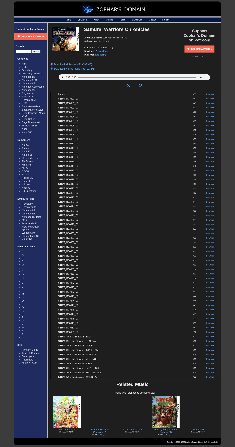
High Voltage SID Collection (31, 237)
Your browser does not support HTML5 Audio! (134, 76)
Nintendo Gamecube (33, 86)
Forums (165, 20)
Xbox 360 (27, 132)
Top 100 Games (30, 353)
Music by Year (29, 363)
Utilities (109, 20)
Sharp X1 (27, 181)
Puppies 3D (199, 429)
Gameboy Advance (32, 73)
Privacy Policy (213, 442)
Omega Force (102, 51)
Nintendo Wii (29, 90)
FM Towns (27, 161)
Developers (28, 356)
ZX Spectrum (29, 191)
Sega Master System (33, 109)
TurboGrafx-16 (29, 125)
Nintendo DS (29, 77)
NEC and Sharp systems (30, 228)
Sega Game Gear (31, 106)
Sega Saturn (28, 119)
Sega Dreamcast (31, 122)
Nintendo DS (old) (31, 217)
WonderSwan (29, 233)
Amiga (25, 145)
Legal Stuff (203, 442)
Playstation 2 (29, 96)
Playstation (28, 93)
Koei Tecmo (100, 55)
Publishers (27, 359)
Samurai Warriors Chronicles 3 (100, 431)
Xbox (24, 129)
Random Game (30, 350)
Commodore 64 (30, 158)
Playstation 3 (29, 100)
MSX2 (25, 168)
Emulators (82, 20)
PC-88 (25, 171)
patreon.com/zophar (200, 57)
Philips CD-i (28, 178)
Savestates (137, 20)
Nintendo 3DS (29, 80)
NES (24, 63)
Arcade (26, 148)
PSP (24, 103)
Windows (27, 184)
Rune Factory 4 (67, 429)
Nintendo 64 (28, 83)
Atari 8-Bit (27, 155)
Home (68, 20)
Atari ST (26, 151)
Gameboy (27, 70)
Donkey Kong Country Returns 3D (166, 431)
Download (210, 94)
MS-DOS (26, 164)
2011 (110, 41)
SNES (25, 67)
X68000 (26, 187)
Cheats (152, 20)
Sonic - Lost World (133, 429)
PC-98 (25, 174)
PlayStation (28, 203)
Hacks (122, 20)
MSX (24, 220)
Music (97, 20)
